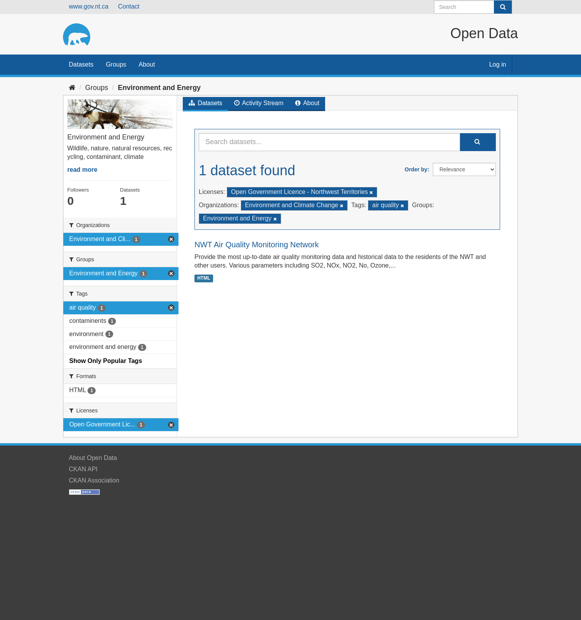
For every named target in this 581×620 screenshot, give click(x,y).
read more (82, 169)
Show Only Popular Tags (105, 361)
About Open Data (93, 457)
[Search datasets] (473, 7)
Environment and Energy (159, 88)
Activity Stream (259, 103)
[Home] (72, 88)
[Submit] (503, 7)
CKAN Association (94, 480)
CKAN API (83, 469)
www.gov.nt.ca (88, 6)
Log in (497, 64)
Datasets (81, 64)
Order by (416, 169)
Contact (128, 6)
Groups (116, 64)
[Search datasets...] (329, 142)
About (147, 64)
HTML (203, 278)
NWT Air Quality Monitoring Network (256, 244)
